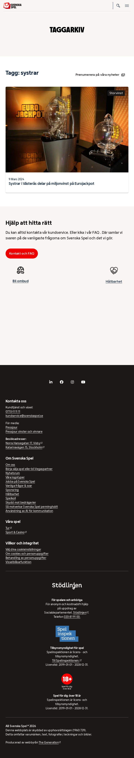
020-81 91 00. (72, 617)
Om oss (10, 465)
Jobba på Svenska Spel (20, 481)
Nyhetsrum (13, 473)
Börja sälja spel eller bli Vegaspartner (29, 469)
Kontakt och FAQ (21, 253)
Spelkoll (11, 498)
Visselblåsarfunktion (18, 562)
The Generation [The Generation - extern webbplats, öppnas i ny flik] (49, 742)
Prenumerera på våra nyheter (100, 75)
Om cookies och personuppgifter (27, 553)
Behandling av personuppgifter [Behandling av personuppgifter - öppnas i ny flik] (26, 558)
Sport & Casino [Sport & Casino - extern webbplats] (15, 532)
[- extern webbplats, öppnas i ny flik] (50, 382)
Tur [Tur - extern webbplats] (8, 528)
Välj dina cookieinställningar (23, 549)
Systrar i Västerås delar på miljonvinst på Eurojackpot (51, 183)
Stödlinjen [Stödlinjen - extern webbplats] (79, 612)
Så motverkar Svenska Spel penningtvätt (32, 506)
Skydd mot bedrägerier (21, 502)
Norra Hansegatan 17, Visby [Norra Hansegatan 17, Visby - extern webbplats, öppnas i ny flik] (23, 443)
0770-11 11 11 (13, 411)
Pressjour (11, 427)
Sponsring (12, 490)
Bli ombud (20, 283)
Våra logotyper (15, 477)
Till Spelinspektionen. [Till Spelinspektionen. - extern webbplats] (65, 660)
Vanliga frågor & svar (19, 485)
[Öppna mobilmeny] (127, 5)
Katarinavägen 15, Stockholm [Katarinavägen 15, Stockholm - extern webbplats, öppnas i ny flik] (24, 447)
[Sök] (118, 5)
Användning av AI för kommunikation (29, 511)
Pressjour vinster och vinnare (24, 431)
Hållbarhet (114, 285)
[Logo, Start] (12, 5)
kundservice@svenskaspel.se (24, 416)
